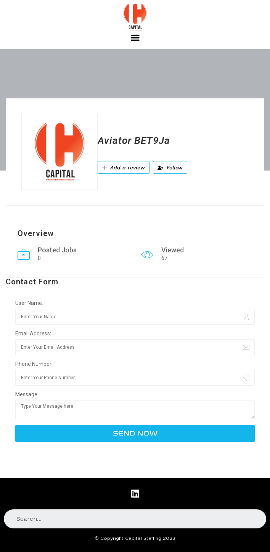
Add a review (123, 167)
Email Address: (33, 333)
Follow (170, 167)
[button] (135, 37)
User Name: (29, 303)
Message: (27, 394)
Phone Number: (34, 364)
